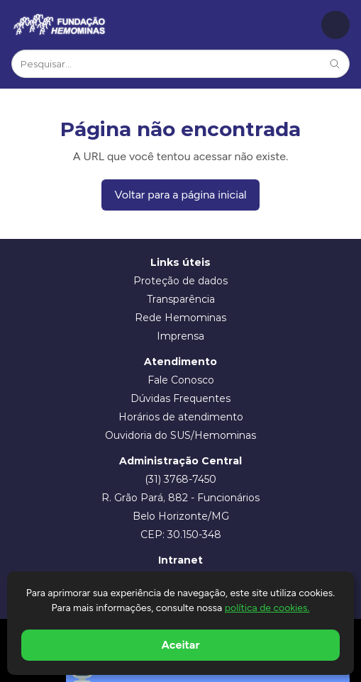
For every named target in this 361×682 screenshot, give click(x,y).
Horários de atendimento (180, 416)
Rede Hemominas (180, 317)
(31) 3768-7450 (180, 479)
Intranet (180, 560)
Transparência (181, 299)
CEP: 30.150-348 (180, 534)
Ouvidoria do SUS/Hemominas (180, 435)
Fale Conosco (181, 380)
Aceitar (181, 645)
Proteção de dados (180, 280)
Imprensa (180, 336)
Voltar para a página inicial (180, 194)
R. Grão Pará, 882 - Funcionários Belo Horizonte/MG (180, 506)
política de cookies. (267, 608)
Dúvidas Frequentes (180, 398)
